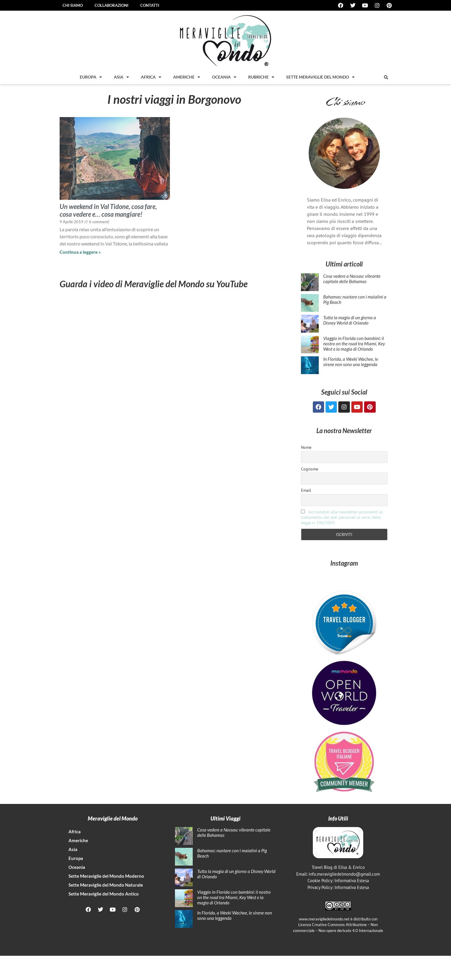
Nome (306, 448)
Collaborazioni (111, 5)
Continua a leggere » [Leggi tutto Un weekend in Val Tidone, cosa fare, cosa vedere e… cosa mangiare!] (80, 252)
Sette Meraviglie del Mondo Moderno (106, 876)
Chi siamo (73, 5)
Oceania (224, 77)
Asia (121, 77)
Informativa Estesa (351, 881)
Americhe (186, 77)
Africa (151, 77)
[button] (386, 77)
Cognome (309, 469)
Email (306, 491)
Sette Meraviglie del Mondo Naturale (105, 885)
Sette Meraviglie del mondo (320, 77)
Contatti (149, 5)
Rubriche (261, 77)
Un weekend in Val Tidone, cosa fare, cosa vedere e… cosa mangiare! (108, 210)
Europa (91, 77)
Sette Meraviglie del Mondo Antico (103, 894)
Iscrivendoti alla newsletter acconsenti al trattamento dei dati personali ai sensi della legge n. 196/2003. (342, 518)
